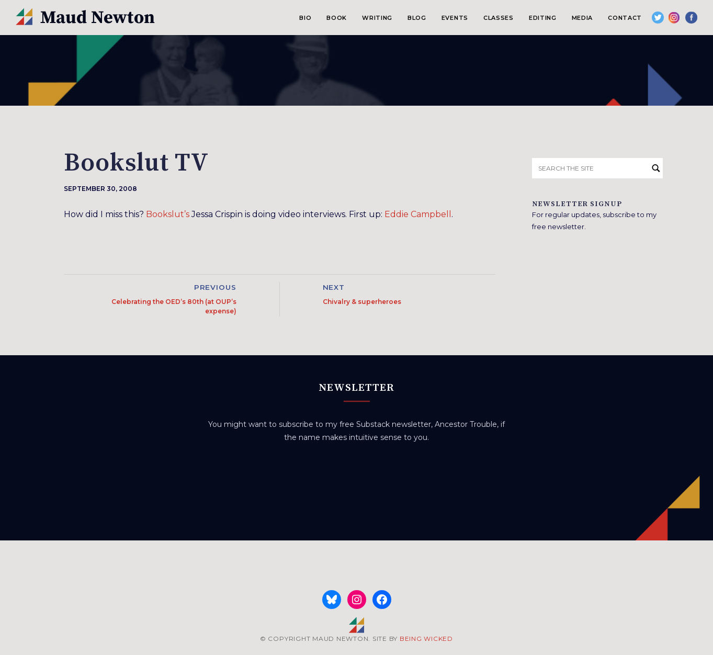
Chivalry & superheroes (362, 302)
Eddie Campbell (417, 214)
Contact (625, 17)
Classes (498, 17)
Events (455, 17)
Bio (305, 17)
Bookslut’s (167, 214)
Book (336, 17)
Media (582, 17)
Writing (377, 17)
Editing (543, 17)
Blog (417, 17)
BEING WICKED (426, 638)
